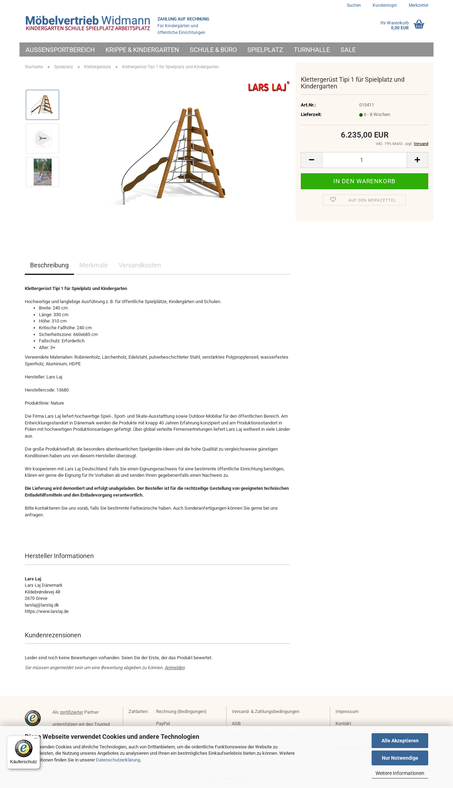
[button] (311, 160)
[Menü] (35, 740)
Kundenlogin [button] (384, 5)
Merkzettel (418, 5)
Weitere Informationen (399, 773)
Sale (348, 49)
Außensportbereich (60, 49)
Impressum (347, 711)
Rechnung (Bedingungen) (181, 711)
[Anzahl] (364, 160)
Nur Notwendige (400, 758)
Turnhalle (312, 49)
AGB (236, 723)
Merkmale (93, 265)
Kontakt (343, 723)
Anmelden (175, 667)
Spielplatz (265, 49)
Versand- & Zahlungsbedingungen (265, 711)
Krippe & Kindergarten (142, 49)
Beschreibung (49, 265)
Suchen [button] (354, 5)
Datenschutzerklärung (118, 760)
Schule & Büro (213, 49)
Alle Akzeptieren (400, 740)
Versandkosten (140, 265)
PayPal (163, 723)
